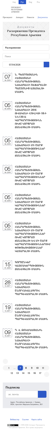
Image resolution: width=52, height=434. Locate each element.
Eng (30, 2)
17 (40, 373)
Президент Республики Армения (16, 9)
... (6, 64)
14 (23, 373)
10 (37, 367)
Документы (43, 17)
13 (17, 373)
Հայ (14, 2)
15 (29, 373)
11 (43, 367)
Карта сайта (36, 419)
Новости (30, 17)
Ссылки (25, 419)
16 (34, 373)
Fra (38, 2)
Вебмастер (14, 419)
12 (12, 373)
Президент (7, 17)
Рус (22, 2)
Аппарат (19, 17)
